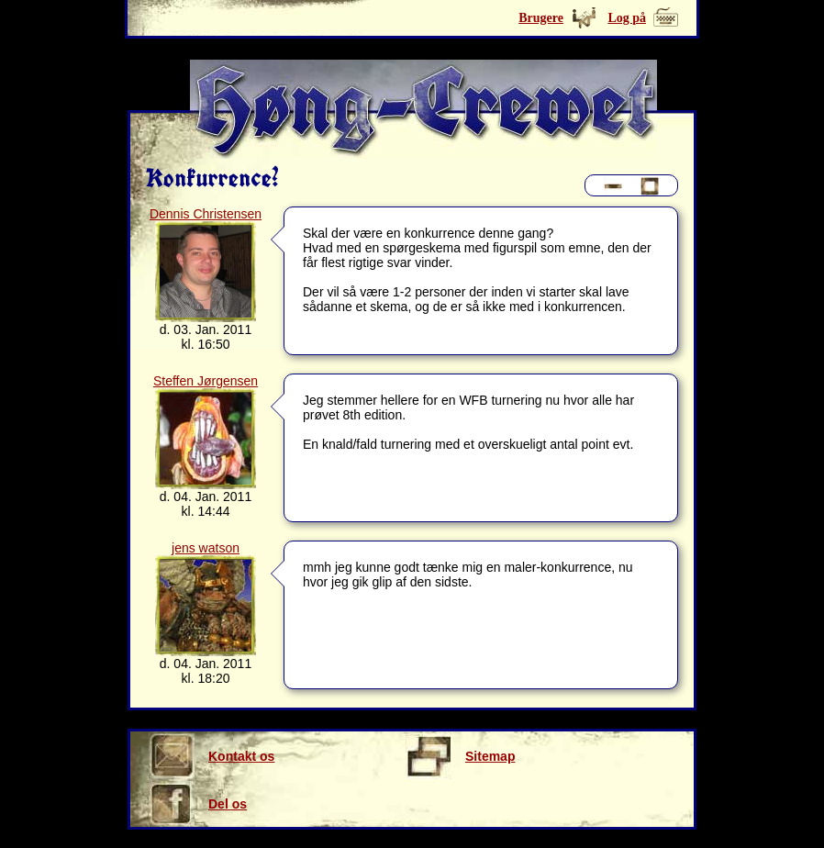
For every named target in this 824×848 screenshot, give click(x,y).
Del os (198, 804)
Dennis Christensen (206, 213)
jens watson (205, 548)
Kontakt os (211, 756)
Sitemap (460, 756)
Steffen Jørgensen (205, 381)
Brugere (540, 18)
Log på (626, 18)
